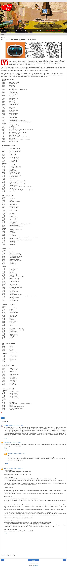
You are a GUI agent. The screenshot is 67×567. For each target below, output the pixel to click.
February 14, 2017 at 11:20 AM (14, 442)
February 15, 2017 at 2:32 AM (19, 453)
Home (33, 560)
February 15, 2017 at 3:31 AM (16, 468)
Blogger (36, 565)
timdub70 (6, 425)
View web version (33, 563)
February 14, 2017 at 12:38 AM (16, 425)
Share (3, 417)
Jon (5, 442)
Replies (7, 451)
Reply (5, 438)
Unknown (10, 453)
